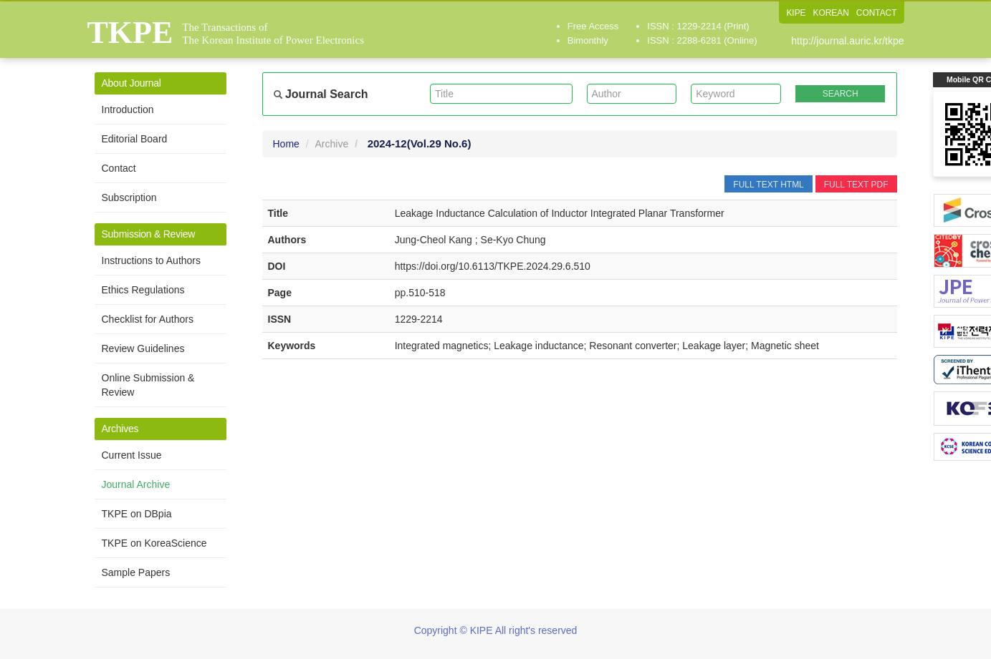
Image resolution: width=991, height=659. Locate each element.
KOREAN (831, 13)
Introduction (128, 109)
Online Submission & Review (148, 385)
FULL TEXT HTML (768, 185)
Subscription (129, 197)
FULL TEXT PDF (856, 185)
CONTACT (876, 13)
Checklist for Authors (147, 319)
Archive (332, 144)
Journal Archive (136, 484)
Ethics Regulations (143, 290)
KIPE (795, 13)
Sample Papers (136, 572)
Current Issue (132, 455)
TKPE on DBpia (137, 513)
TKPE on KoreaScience (154, 543)
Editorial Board (135, 139)
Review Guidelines (143, 348)
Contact (119, 168)
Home (286, 144)
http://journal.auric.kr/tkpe (847, 41)
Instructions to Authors (151, 260)
